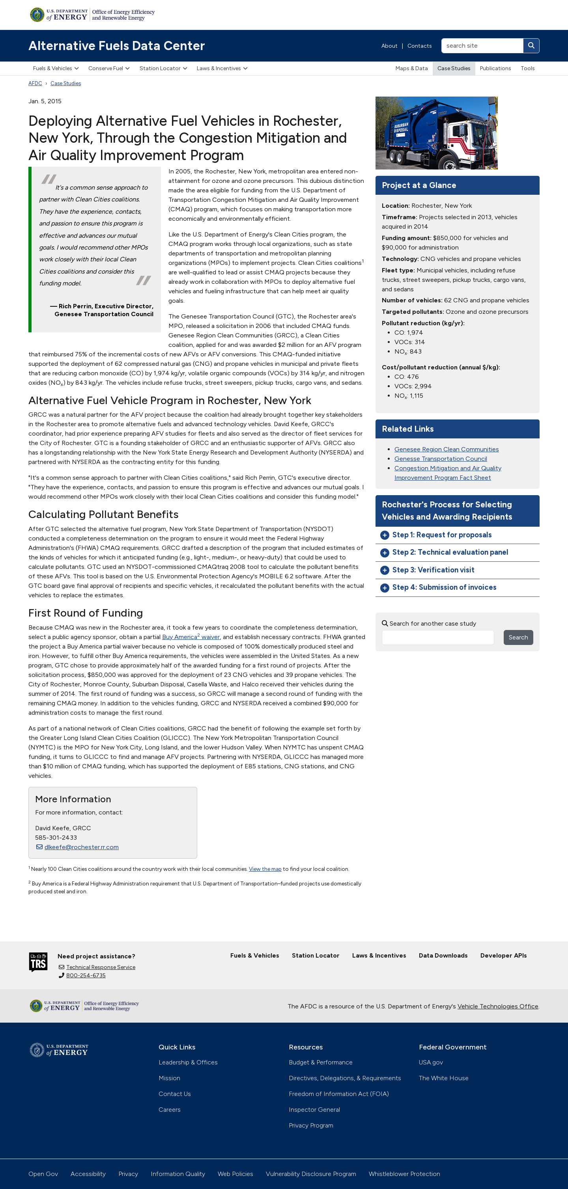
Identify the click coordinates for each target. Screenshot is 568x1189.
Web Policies (235, 1174)
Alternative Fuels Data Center (116, 45)
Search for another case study (429, 623)
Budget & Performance (321, 1062)
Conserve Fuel (109, 68)
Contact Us (175, 1094)
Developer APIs (503, 955)
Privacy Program (311, 1125)
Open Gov (43, 1174)
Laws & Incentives (222, 68)
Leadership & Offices (188, 1062)
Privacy (128, 1174)
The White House (444, 1078)
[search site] (482, 45)
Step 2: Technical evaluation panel (444, 552)
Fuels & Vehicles (56, 68)
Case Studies (454, 68)
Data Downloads (443, 955)
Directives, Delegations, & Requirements (345, 1078)
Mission (169, 1078)
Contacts (419, 46)
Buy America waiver (191, 637)
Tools (528, 68)
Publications (495, 68)
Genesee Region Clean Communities (446, 449)
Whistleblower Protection (404, 1174)
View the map (265, 869)
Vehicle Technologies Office (498, 1006)
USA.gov (431, 1062)
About (389, 46)
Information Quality (178, 1174)
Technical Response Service (97, 967)
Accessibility (88, 1174)
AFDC (35, 83)
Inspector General (314, 1109)
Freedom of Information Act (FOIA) (339, 1094)
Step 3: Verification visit (427, 570)
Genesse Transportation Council (440, 458)
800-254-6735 (82, 975)
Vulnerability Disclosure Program (311, 1174)
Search (518, 637)
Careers (170, 1109)
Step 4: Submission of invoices (438, 587)
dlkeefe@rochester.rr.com (77, 847)
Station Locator (163, 68)
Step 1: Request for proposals (436, 535)
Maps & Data (412, 68)
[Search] (531, 45)
